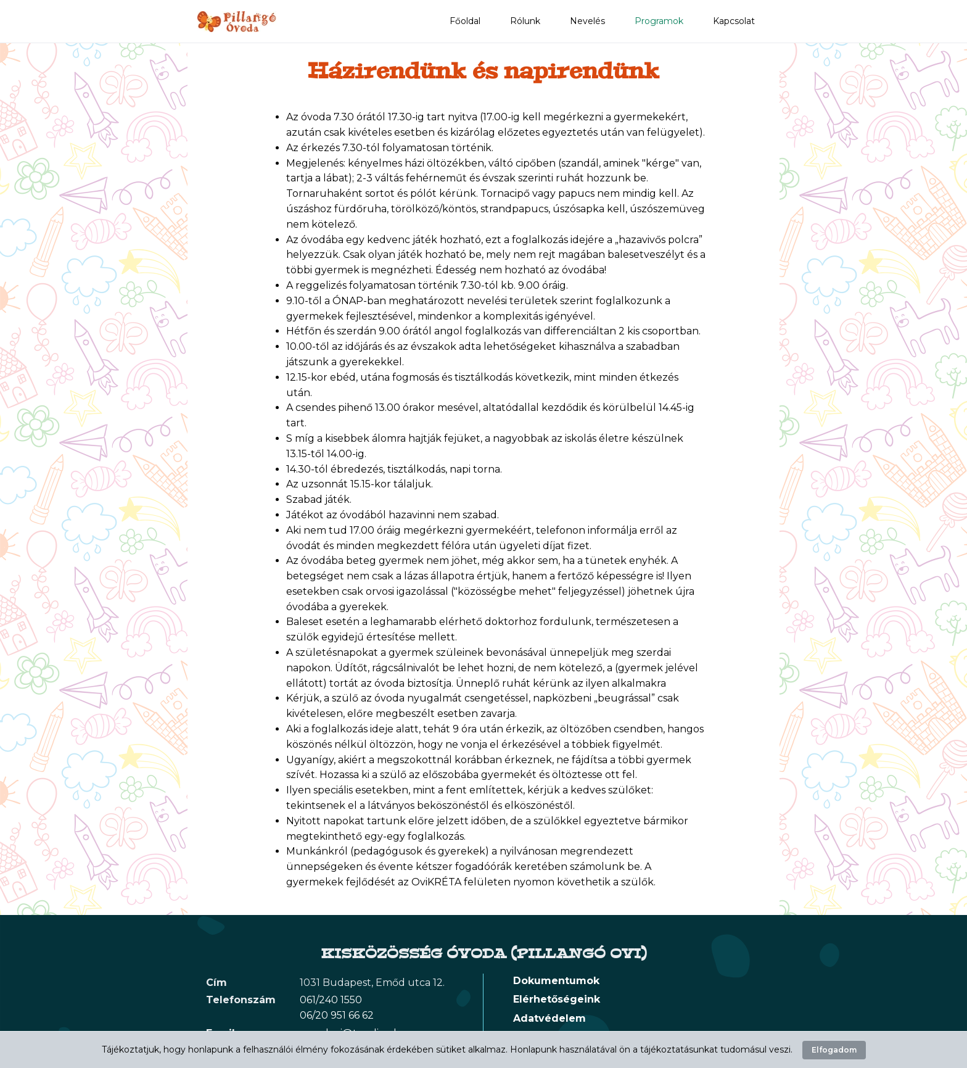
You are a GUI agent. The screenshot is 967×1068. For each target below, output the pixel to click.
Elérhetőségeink (556, 999)
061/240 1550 (331, 1000)
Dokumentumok (556, 981)
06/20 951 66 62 (337, 1015)
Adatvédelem (549, 1018)
